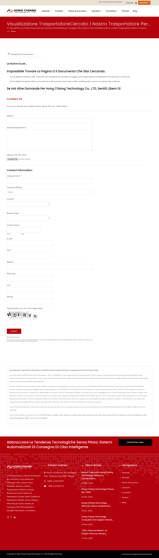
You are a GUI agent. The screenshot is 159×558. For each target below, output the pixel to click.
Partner (125, 11)
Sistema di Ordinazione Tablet (19, 418)
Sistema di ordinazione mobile (137, 415)
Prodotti (59, 11)
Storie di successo (78, 11)
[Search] (113, 2)
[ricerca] (100, 2)
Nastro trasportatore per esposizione (114, 415)
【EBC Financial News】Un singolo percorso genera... (94, 532)
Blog (136, 11)
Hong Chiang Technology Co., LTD (34, 554)
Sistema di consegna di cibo (72, 415)
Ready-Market (146, 554)
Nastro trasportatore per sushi (92, 415)
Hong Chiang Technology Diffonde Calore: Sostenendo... (96, 504)
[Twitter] (11, 517)
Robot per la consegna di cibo (53, 415)
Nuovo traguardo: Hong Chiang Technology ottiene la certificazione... (97, 475)
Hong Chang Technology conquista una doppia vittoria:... (97, 518)
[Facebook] (8, 517)
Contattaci (112, 11)
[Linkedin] (15, 517)
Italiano (143, 3)
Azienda (46, 11)
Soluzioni (97, 11)
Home (13, 31)
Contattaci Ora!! (135, 442)
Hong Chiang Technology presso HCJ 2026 (97, 491)
